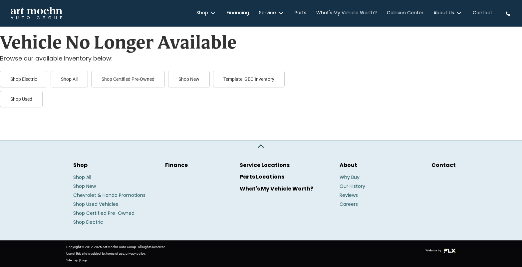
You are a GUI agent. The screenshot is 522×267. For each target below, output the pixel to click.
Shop (208, 13)
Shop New (188, 79)
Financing (239, 13)
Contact (482, 13)
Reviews (349, 196)
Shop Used (21, 99)
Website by (440, 250)
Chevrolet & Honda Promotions (109, 196)
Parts (301, 13)
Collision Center (406, 13)
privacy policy (135, 253)
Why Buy (350, 178)
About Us (448, 13)
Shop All (69, 79)
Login (84, 260)
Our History (352, 187)
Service (272, 13)
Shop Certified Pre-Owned (128, 79)
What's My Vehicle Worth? (347, 13)
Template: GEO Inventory (248, 79)
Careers (349, 204)
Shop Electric (23, 79)
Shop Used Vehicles (95, 204)
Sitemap (72, 260)
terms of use (115, 253)
